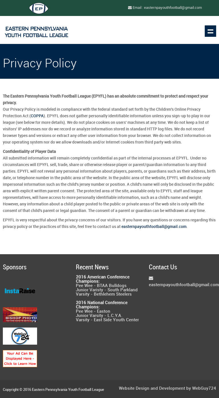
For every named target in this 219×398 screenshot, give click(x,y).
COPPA (37, 116)
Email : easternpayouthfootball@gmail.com (165, 8)
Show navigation (210, 31)
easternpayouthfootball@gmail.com (153, 227)
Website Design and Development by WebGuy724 (167, 389)
